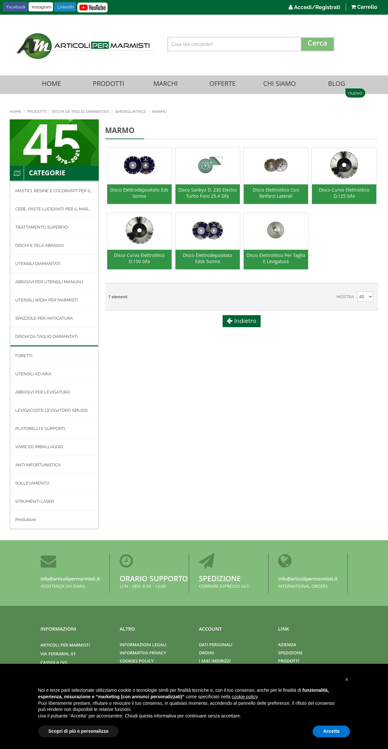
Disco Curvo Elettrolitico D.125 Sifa (344, 195)
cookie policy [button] (244, 696)
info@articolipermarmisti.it (70, 579)
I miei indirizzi (215, 661)
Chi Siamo (279, 85)
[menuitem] (54, 192)
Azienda (287, 645)
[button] (347, 679)
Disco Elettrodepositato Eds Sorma (139, 195)
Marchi (165, 85)
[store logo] (84, 46)
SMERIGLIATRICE (131, 112)
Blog (336, 85)
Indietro (244, 322)
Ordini (206, 653)
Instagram (41, 7)
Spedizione (220, 579)
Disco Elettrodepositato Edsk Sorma (207, 260)
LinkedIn (66, 7)
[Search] (317, 44)
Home (51, 85)
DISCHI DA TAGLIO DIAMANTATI (80, 112)
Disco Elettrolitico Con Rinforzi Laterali (275, 195)
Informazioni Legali (143, 645)
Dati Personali (215, 645)
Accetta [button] (331, 731)
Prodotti (108, 85)
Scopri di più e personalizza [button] (78, 731)
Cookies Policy (136, 661)
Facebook (16, 7)
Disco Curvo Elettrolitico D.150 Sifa (139, 260)
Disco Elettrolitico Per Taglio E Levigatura (276, 260)
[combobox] (251, 44)
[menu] (54, 356)
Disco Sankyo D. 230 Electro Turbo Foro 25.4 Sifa (207, 195)
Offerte (222, 85)
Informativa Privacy (143, 653)
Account (210, 629)
